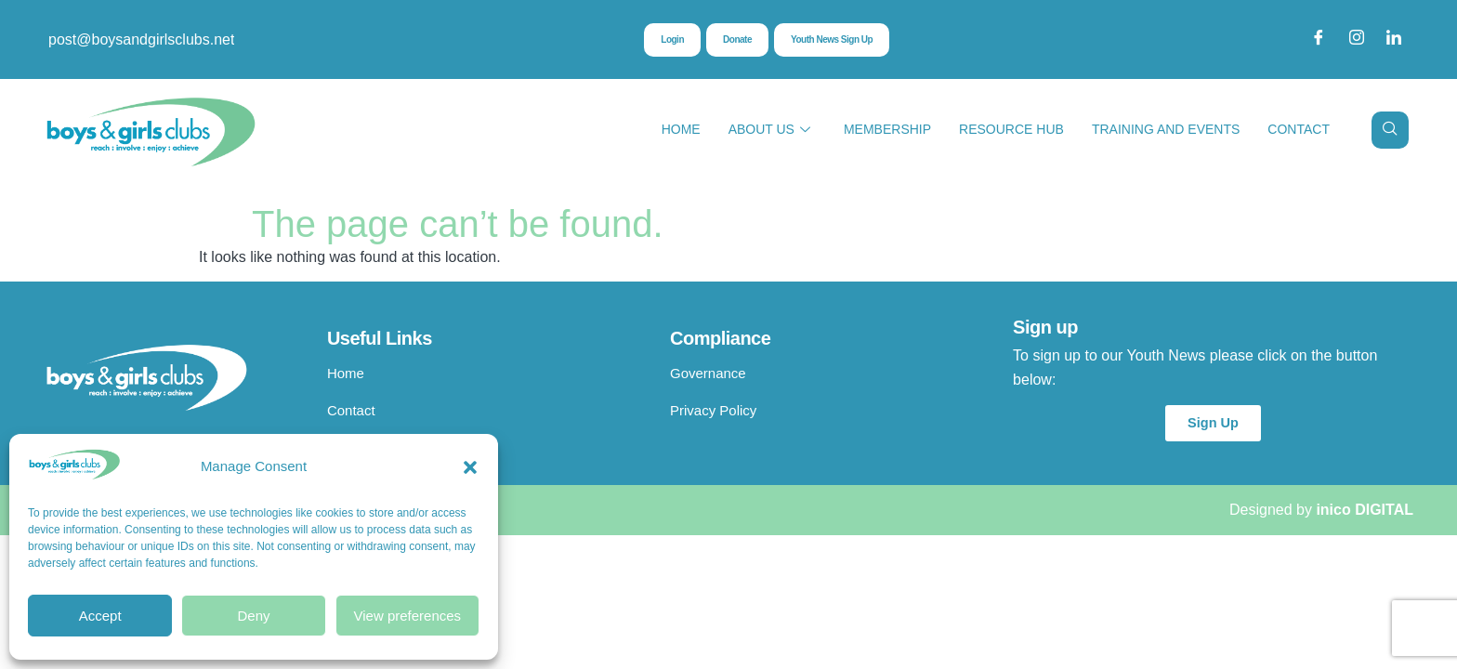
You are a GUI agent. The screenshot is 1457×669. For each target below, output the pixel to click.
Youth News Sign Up (836, 40)
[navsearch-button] (1390, 130)
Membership (887, 129)
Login (661, 40)
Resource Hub (1011, 129)
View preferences (408, 615)
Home (681, 129)
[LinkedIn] (1394, 40)
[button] (470, 467)
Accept (100, 615)
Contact (1298, 129)
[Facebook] (1318, 40)
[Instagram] (1357, 40)
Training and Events (1166, 129)
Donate (731, 40)
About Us (769, 130)
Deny (253, 615)
